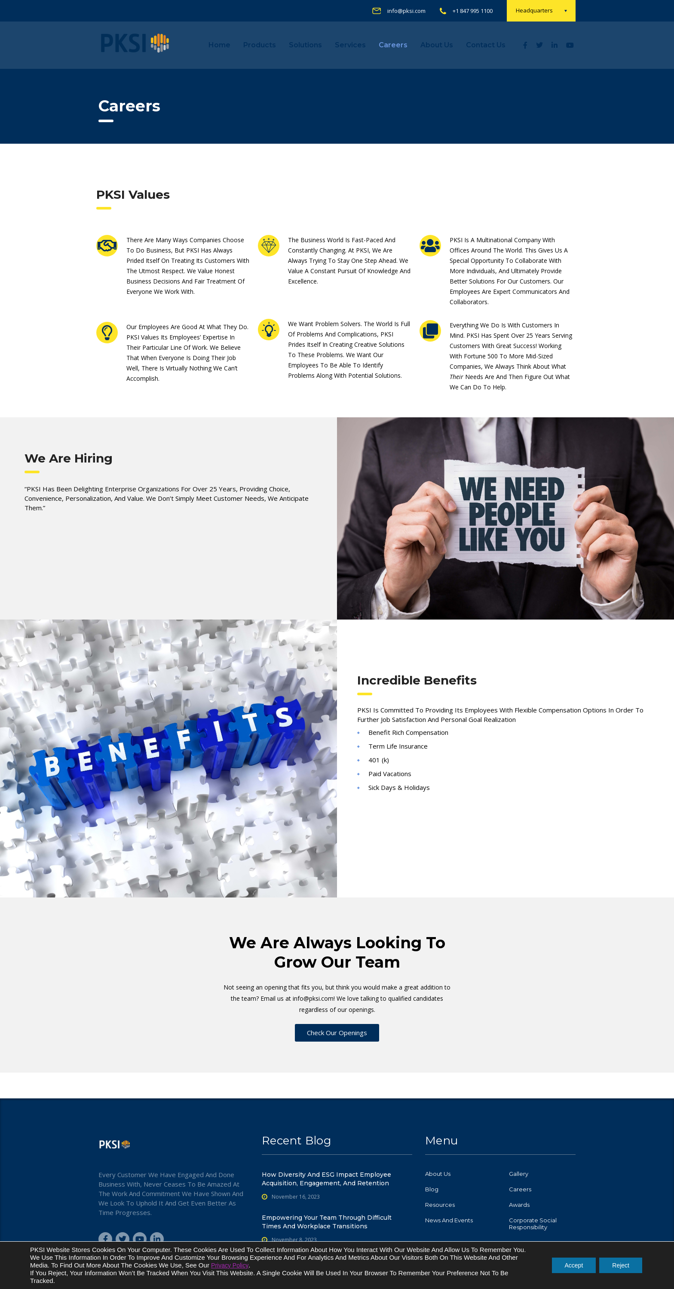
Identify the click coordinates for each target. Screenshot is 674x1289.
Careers (393, 45)
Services (350, 45)
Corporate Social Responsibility (533, 1223)
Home (219, 45)
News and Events (449, 1220)
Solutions (305, 45)
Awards (519, 1204)
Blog (431, 1189)
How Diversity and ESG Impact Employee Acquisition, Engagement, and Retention (326, 1179)
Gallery (518, 1173)
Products (259, 45)
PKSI (396, 1276)
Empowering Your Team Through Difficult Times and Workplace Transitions (327, 1222)
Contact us (486, 45)
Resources (440, 1204)
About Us (436, 45)
